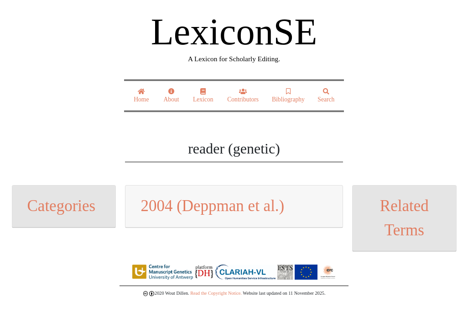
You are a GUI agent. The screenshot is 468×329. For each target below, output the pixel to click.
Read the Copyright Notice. (216, 293)
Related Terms (404, 218)
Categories (61, 206)
